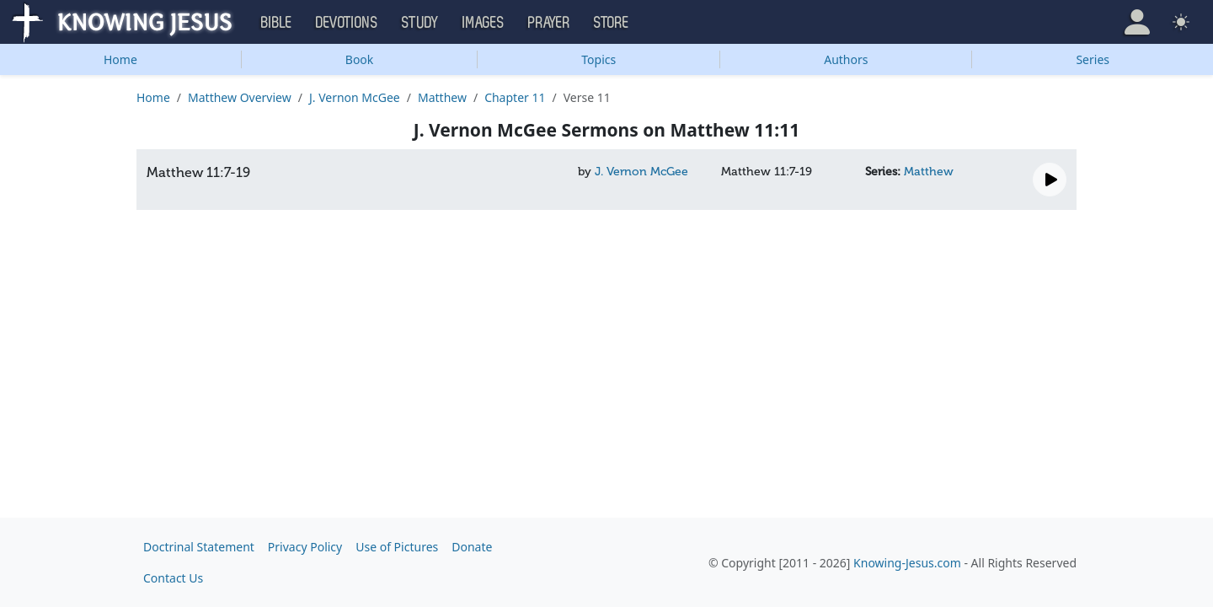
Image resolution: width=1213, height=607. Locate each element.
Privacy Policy (305, 547)
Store (611, 22)
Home (120, 59)
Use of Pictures (396, 547)
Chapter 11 (514, 97)
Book (359, 59)
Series (1092, 59)
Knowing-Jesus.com (907, 563)
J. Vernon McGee (354, 97)
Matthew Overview (239, 97)
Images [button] (483, 22)
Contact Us (173, 578)
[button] (1137, 22)
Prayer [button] (549, 22)
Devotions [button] (347, 22)
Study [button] (420, 22)
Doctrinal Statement (198, 547)
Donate (472, 547)
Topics (598, 59)
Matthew (442, 97)
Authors (846, 59)
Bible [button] (276, 22)
